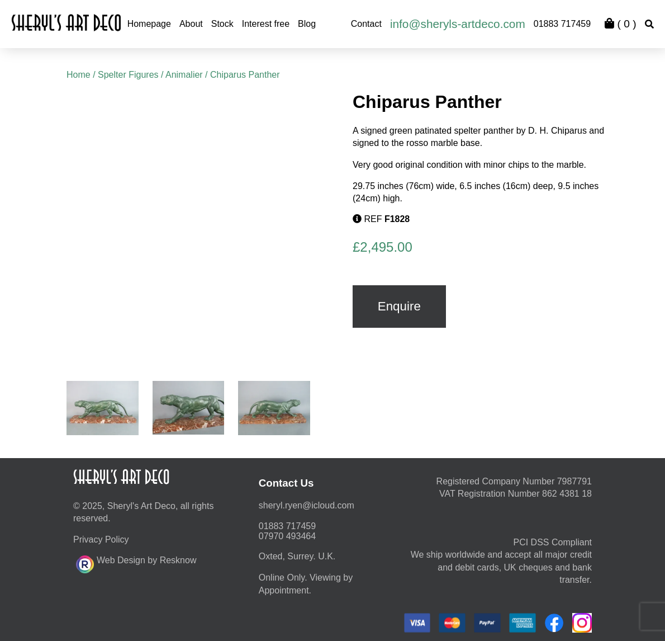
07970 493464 (287, 536)
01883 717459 (562, 24)
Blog (307, 24)
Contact (366, 24)
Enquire (399, 306)
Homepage (149, 24)
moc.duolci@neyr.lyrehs (306, 505)
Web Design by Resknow (136, 562)
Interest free (265, 24)
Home (78, 74)
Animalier (184, 74)
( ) (620, 24)
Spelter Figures (128, 74)
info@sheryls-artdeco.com (457, 23)
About (191, 24)
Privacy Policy (101, 539)
